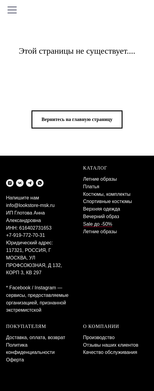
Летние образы (100, 179)
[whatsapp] (40, 183)
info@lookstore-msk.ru (30, 205)
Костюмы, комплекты (107, 194)
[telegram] (30, 183)
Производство (99, 337)
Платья (91, 186)
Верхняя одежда (101, 208)
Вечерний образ (101, 216)
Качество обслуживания (110, 352)
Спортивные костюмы (107, 201)
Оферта (15, 359)
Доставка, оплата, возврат (35, 337)
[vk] (20, 183)
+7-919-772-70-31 (25, 235)
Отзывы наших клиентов (111, 345)
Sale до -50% (98, 224)
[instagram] (10, 183)
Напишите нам (22, 197)
